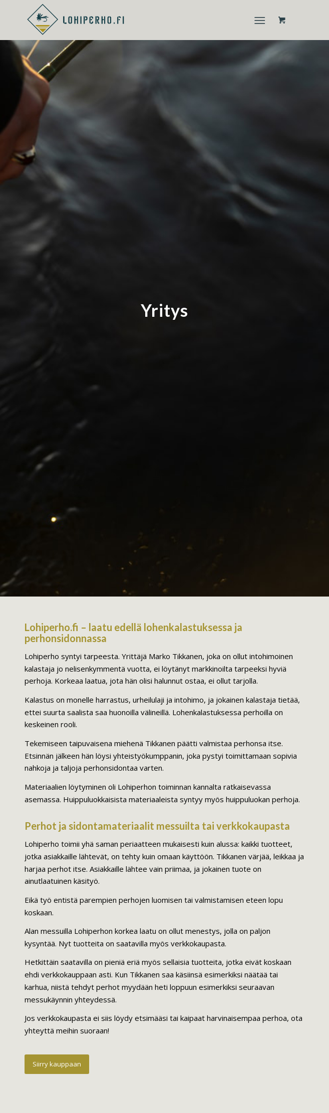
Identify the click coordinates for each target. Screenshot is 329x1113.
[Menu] (259, 20)
